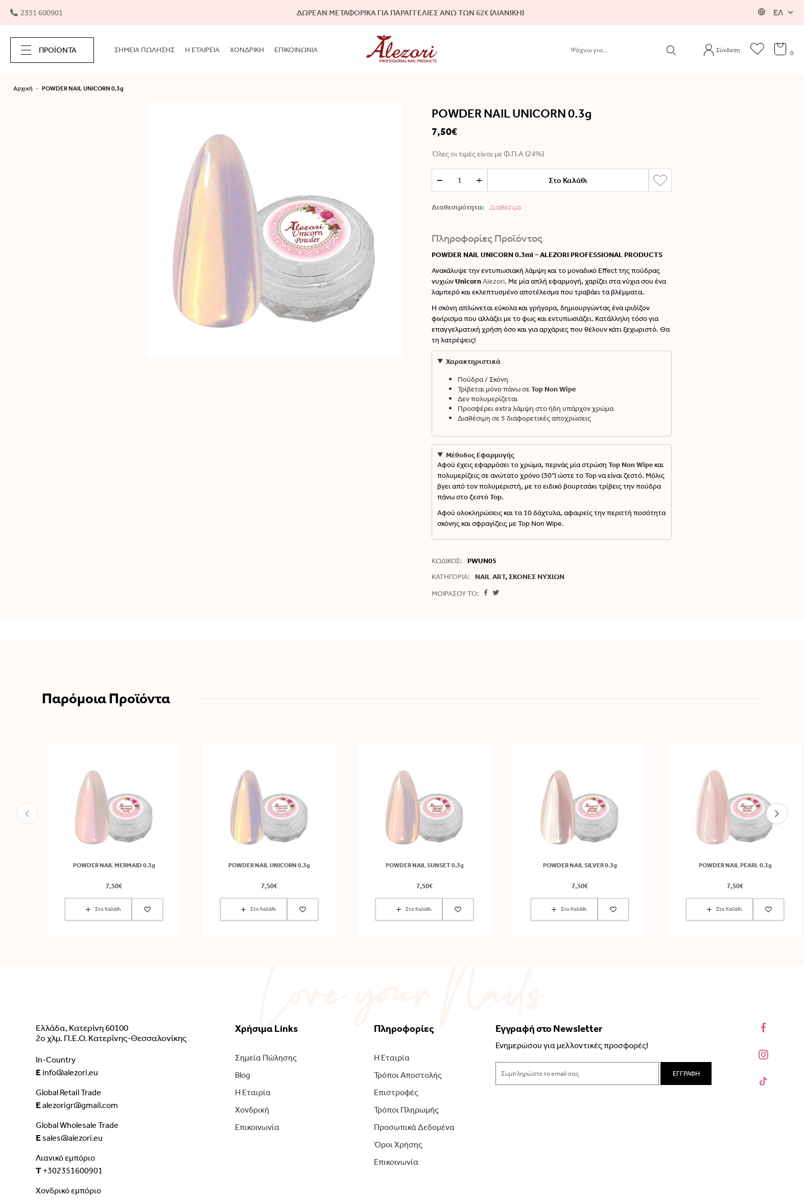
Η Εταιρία (253, 1092)
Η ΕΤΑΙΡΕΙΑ (202, 49)
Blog (242, 1075)
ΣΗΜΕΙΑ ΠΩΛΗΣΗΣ (144, 49)
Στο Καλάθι (568, 180)
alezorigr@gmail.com (77, 1105)
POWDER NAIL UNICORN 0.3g (83, 88)
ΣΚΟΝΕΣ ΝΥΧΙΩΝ (536, 576)
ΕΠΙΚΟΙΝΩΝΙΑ (296, 49)
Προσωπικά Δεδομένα (414, 1127)
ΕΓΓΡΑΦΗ (686, 1073)
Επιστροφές (396, 1092)
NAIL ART (490, 576)
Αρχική (23, 88)
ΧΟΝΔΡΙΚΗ (247, 49)
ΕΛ (778, 12)
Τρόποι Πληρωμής (406, 1110)
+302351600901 (69, 1170)
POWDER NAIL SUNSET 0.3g (425, 865)
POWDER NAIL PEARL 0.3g (735, 865)
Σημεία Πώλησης (266, 1058)
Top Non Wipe (553, 389)
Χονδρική (252, 1110)
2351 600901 (36, 12)
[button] (27, 813)
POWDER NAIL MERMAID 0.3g (114, 865)
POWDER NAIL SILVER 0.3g (580, 865)
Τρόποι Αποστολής (408, 1075)
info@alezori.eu (67, 1072)
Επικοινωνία (257, 1127)
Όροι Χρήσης (398, 1144)
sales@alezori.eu (69, 1138)
